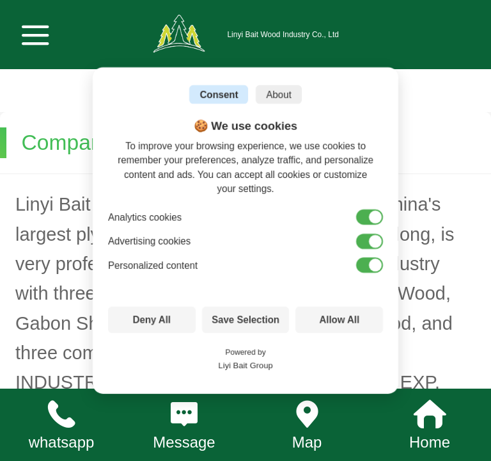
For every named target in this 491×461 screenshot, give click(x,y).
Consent (218, 94)
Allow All (339, 319)
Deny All (152, 319)
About (278, 94)
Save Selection (245, 319)
